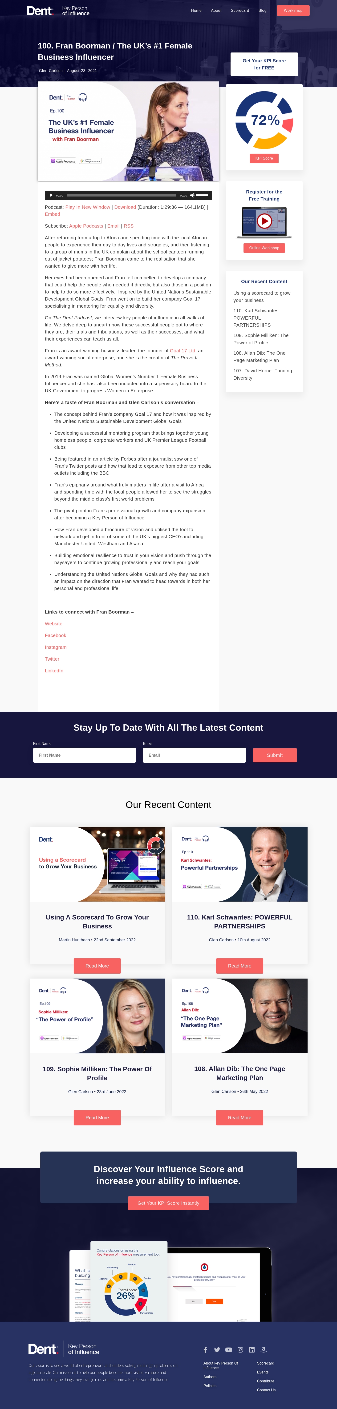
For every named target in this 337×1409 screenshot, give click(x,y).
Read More (97, 965)
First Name (42, 744)
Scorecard (240, 10)
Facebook (55, 635)
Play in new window (87, 207)
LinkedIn (54, 670)
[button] (293, 10)
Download (125, 207)
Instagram (56, 647)
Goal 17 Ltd (182, 350)
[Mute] (192, 195)
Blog (263, 10)
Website (54, 623)
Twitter (52, 659)
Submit (275, 755)
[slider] (121, 195)
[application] (128, 195)
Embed (52, 214)
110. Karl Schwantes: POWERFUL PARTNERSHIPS (257, 318)
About (216, 10)
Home (196, 10)
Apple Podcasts (86, 226)
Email (113, 226)
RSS (129, 226)
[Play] (51, 195)
